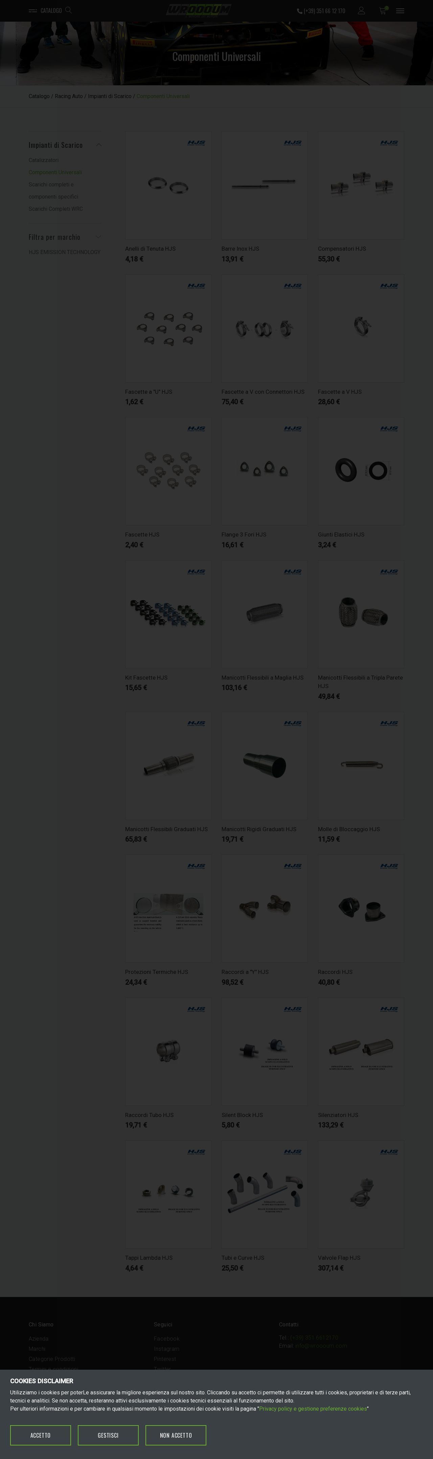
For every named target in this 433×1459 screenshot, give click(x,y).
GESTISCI (108, 1435)
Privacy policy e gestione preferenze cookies (313, 1409)
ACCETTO (40, 1435)
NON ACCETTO (176, 1435)
